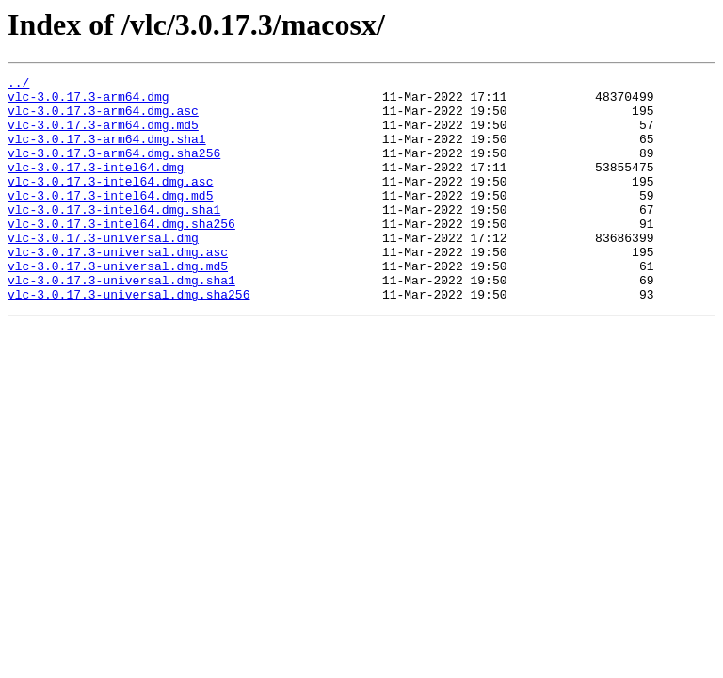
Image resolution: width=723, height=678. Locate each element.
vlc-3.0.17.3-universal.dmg (103, 271)
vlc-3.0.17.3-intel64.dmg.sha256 (121, 254)
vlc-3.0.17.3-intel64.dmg (96, 186)
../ (18, 84)
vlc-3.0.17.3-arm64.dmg (88, 101)
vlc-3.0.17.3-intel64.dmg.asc (110, 203)
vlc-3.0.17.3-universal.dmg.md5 (118, 305)
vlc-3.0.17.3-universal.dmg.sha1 (121, 322)
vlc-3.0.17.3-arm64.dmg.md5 (103, 135)
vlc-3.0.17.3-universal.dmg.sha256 (128, 339)
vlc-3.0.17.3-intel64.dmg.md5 (110, 220)
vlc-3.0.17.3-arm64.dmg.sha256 (114, 169)
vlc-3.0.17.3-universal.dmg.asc (118, 288)
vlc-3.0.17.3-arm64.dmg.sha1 (107, 152)
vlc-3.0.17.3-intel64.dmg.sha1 (114, 237)
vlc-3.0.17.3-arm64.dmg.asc (103, 118)
